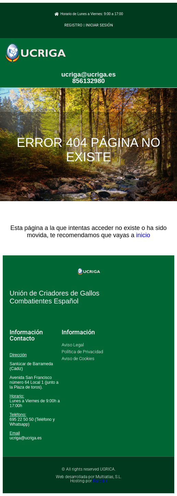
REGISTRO (73, 25)
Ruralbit (100, 480)
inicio (143, 235)
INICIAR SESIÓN (99, 25)
